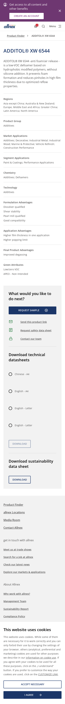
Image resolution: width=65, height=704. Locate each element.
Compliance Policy (14, 616)
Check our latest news (16, 564)
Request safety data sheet (35, 330)
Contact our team (30, 338)
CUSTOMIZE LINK (48, 674)
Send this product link (33, 322)
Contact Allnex (13, 528)
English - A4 (21, 391)
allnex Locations (14, 512)
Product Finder (16, 35)
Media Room (11, 520)
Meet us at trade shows (17, 549)
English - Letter (23, 408)
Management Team (14, 601)
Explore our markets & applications (24, 572)
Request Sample (33, 310)
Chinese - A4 (22, 374)
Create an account (26, 16)
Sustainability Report (16, 609)
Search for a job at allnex (18, 557)
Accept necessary (32, 684)
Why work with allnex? (16, 593)
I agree (33, 695)
